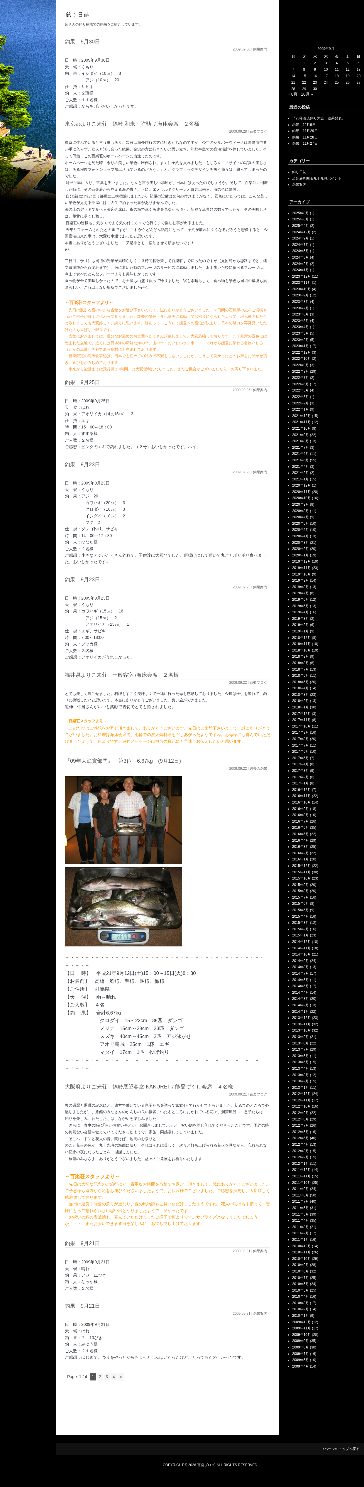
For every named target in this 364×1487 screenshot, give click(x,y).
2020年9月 (300, 504)
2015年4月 (300, 916)
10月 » (307, 94)
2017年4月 (300, 764)
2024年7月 (300, 245)
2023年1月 (300, 346)
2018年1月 (300, 707)
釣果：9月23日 (82, 464)
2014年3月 (300, 999)
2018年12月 (301, 638)
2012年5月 (300, 1138)
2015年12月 (301, 866)
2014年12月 (301, 942)
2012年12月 (301, 1094)
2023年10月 (301, 289)
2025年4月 (300, 226)
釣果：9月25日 (82, 382)
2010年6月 (300, 1284)
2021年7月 (300, 447)
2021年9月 (300, 435)
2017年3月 (300, 771)
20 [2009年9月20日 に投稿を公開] (358, 76)
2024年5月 (300, 251)
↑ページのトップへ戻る (341, 1449)
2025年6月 (300, 219)
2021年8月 (300, 441)
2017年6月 (300, 752)
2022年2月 (300, 403)
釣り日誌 (299, 172)
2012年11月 (301, 1100)
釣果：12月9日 (304, 125)
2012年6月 (300, 1132)
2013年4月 (300, 1068)
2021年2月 (300, 473)
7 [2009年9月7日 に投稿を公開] (293, 69)
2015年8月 (300, 891)
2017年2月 (300, 777)
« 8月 (292, 94)
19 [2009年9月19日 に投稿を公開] (348, 76)
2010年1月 (300, 1316)
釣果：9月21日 (82, 1243)
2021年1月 (300, 479)
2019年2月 (300, 625)
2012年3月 (300, 1151)
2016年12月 (301, 790)
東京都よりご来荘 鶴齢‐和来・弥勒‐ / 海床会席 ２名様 (132, 124)
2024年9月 (300, 238)
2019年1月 (300, 631)
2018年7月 (300, 669)
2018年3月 (300, 695)
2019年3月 (300, 619)
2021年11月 (301, 422)
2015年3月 (300, 923)
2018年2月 (300, 701)
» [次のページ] (121, 1376)
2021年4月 (300, 467)
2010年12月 (301, 1246)
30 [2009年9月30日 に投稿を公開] (315, 89)
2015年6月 (300, 904)
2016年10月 (301, 802)
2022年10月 (301, 359)
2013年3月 (300, 1075)
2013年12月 (301, 1018)
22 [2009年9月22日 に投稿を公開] (304, 82)
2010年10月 (301, 1259)
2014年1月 (300, 1012)
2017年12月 (301, 714)
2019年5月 (300, 606)
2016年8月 (300, 815)
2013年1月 (300, 1088)
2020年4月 (300, 536)
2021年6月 (300, 454)
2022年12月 (301, 352)
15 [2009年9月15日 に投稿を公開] (304, 76)
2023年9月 (300, 295)
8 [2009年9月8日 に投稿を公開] (304, 69)
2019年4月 (300, 612)
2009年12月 (301, 1322)
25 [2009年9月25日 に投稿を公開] (336, 82)
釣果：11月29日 (305, 131)
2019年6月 (300, 599)
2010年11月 (301, 1252)
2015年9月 (300, 885)
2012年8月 (300, 1119)
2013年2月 (300, 1081)
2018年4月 (300, 688)
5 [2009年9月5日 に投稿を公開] (348, 63)
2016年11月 (301, 796)
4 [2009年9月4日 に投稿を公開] (337, 63)
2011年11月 (301, 1176)
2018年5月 (300, 682)
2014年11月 (301, 948)
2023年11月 (301, 283)
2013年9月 (300, 1037)
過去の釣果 (258, 769)
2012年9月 (300, 1113)
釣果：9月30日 (82, 42)
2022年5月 (300, 390)
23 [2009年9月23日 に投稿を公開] (315, 82)
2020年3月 (300, 543)
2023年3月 (300, 333)
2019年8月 (300, 587)
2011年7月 (300, 1201)
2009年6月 (300, 1360)
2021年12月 (301, 416)
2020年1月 (300, 555)
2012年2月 (300, 1157)
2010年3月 (300, 1303)
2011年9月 (300, 1189)
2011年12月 (301, 1170)
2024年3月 (300, 257)
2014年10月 (301, 954)
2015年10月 (301, 878)
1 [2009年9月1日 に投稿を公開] (304, 63)
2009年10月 (301, 1335)
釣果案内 (260, 49)
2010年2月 (300, 1309)
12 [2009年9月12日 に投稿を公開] (348, 69)
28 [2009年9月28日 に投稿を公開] (293, 89)
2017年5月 (300, 758)
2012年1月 (300, 1164)
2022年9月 (300, 365)
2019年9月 (300, 580)
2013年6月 (300, 1056)
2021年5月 (300, 460)
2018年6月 (300, 676)
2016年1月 (300, 859)
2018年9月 (300, 656)
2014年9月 (300, 961)
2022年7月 (300, 378)
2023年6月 (300, 314)
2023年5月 (300, 321)
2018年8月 (300, 663)
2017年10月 (301, 726)
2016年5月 (300, 834)
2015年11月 (301, 872)
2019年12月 (301, 561)
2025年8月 (300, 213)
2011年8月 (300, 1195)
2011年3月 (300, 1227)
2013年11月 (301, 1024)
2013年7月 (300, 1049)
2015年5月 (300, 910)
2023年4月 (300, 327)
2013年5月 (300, 1062)
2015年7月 (300, 897)
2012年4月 (300, 1144)
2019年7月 (300, 593)
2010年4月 (300, 1296)
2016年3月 (300, 847)
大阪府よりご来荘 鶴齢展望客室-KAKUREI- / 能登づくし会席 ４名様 (149, 1087)
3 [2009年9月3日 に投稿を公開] (326, 63)
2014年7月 (300, 973)
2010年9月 (300, 1265)
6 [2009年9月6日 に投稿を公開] (359, 63)
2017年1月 (300, 783)
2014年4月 (300, 992)
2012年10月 (301, 1106)
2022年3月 (300, 397)
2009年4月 (300, 1366)
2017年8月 (300, 739)
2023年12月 (301, 276)
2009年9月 (300, 1341)
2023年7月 (300, 308)
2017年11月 (301, 720)
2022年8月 (300, 371)
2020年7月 (300, 517)
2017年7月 (300, 745)
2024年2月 (300, 264)
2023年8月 (300, 302)
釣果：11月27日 (305, 143)
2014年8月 (300, 967)
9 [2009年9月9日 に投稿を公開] (315, 69)
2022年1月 (300, 409)
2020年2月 (300, 549)
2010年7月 (300, 1278)
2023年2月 (300, 340)
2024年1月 (300, 270)
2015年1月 (300, 935)
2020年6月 (300, 523)
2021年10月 (301, 428)
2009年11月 (301, 1328)
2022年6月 (300, 384)
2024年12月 (301, 232)
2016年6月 (300, 828)
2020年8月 (300, 511)
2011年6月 (300, 1208)
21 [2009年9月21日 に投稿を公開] (293, 82)
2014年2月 (300, 1005)
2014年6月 (300, 980)
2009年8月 (300, 1347)
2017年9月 (300, 732)
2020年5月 (300, 530)
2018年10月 (301, 650)
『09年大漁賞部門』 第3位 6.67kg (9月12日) (123, 761)
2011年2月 (300, 1233)
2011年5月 (300, 1214)
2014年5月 (300, 986)
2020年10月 (301, 498)
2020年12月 (301, 485)
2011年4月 (300, 1220)
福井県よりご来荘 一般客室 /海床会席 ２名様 (122, 675)
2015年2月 (300, 929)
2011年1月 (300, 1240)
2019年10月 (301, 574)
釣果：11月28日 (305, 137)
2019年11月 (301, 568)
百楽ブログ (258, 131)
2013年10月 (301, 1030)
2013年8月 (300, 1043)
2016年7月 (300, 821)
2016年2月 (300, 853)
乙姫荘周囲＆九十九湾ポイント (316, 178)
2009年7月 (300, 1354)
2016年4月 (300, 840)
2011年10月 (301, 1183)
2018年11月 (301, 644)
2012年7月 (300, 1125)
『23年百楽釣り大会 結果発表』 (318, 118)
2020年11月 (301, 492)
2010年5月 (300, 1290)
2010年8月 (300, 1271)
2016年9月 (300, 809)
